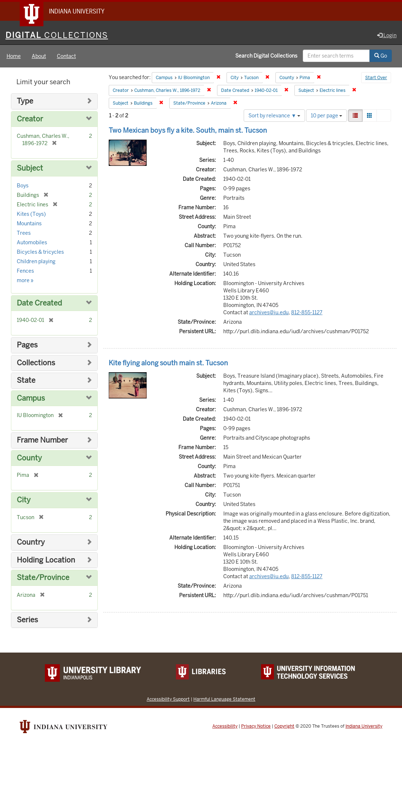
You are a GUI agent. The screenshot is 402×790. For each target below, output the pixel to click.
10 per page (326, 115)
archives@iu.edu (269, 312)
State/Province (43, 577)
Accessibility (224, 726)
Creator (30, 119)
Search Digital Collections (266, 55)
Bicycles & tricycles (40, 252)
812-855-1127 (306, 312)
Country (31, 542)
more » (25, 280)
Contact (66, 56)
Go (380, 55)
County (29, 458)
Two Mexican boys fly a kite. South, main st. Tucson (188, 130)
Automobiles (32, 242)
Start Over (376, 78)
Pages (27, 345)
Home (14, 56)
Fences (25, 271)
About (39, 56)
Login (387, 35)
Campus (31, 398)
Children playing (36, 261)
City (24, 500)
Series (27, 619)
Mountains (29, 223)
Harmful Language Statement (224, 699)
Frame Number (42, 440)
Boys (22, 185)
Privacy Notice (256, 726)
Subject (30, 168)
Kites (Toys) (31, 214)
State (26, 380)
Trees (24, 233)
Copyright (284, 726)
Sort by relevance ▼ (274, 115)
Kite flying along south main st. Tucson (168, 363)
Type (25, 101)
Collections (36, 362)
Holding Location (46, 560)
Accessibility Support (168, 699)
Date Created (39, 303)
